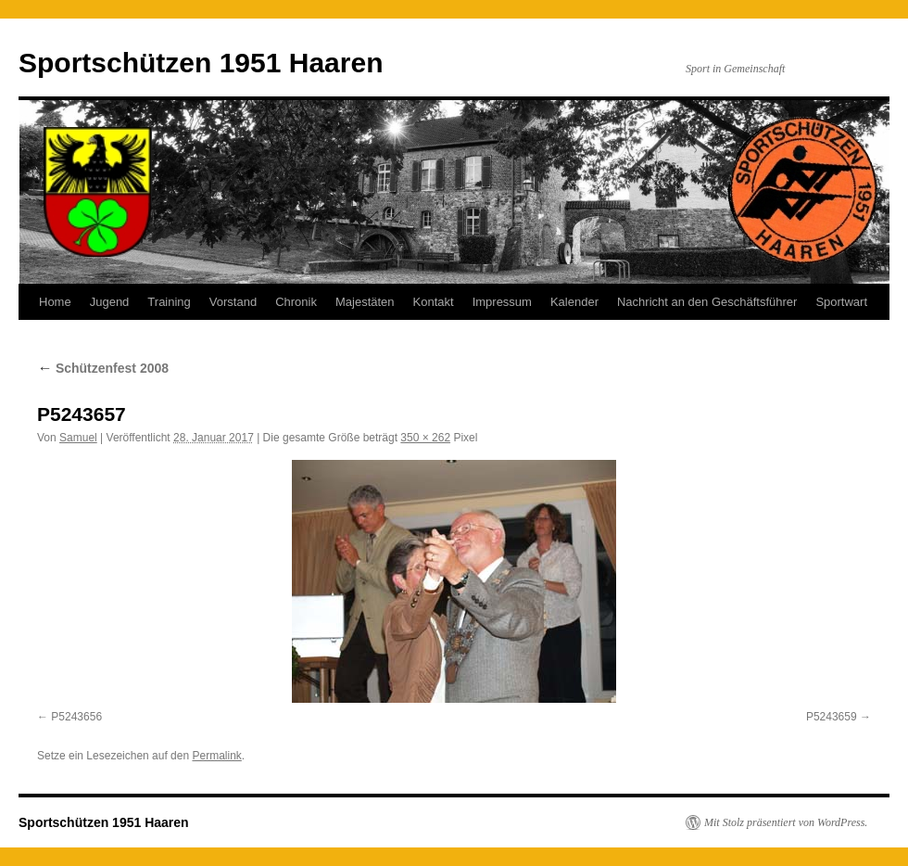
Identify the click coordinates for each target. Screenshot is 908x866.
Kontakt (433, 302)
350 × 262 (425, 437)
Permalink (216, 755)
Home (55, 302)
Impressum (502, 302)
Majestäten (365, 302)
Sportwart (841, 302)
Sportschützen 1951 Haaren (201, 62)
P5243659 (831, 716)
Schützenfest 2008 (103, 368)
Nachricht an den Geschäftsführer (707, 302)
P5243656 (76, 716)
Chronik (296, 302)
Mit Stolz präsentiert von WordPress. (785, 822)
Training (168, 302)
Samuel (78, 437)
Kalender (574, 302)
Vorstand (233, 302)
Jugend (110, 302)
